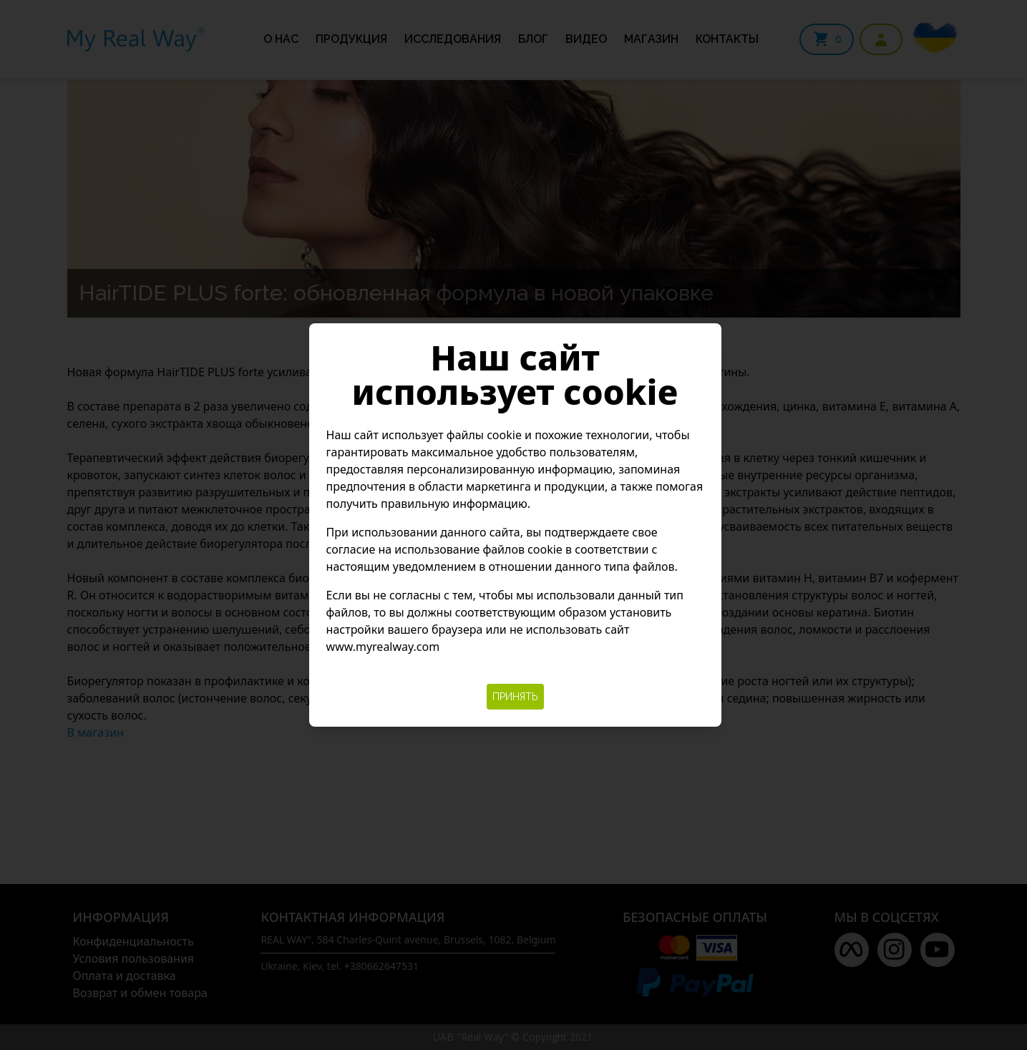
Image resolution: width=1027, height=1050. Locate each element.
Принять (515, 696)
